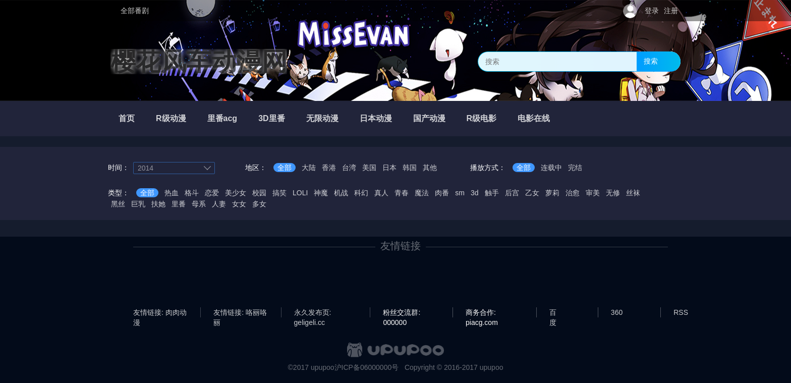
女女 (239, 204)
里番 (179, 204)
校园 (259, 193)
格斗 (192, 193)
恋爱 (212, 193)
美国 (369, 167)
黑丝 (118, 204)
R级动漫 (171, 118)
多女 (259, 204)
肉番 (442, 193)
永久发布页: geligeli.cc (312, 312)
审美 (593, 193)
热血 (171, 193)
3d (475, 193)
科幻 (361, 193)
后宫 (512, 193)
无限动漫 (322, 118)
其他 (430, 167)
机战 (341, 193)
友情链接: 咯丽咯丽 (240, 312)
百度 (552, 312)
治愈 (573, 193)
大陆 (309, 167)
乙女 (532, 193)
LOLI (300, 193)
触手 (492, 193)
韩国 (410, 167)
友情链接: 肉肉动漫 (160, 312)
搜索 (651, 61)
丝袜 (633, 193)
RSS (680, 312)
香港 (329, 167)
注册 (671, 11)
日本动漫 (376, 118)
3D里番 (271, 118)
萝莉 (552, 193)
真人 (381, 193)
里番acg (222, 118)
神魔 (321, 193)
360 (617, 312)
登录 (652, 11)
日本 (389, 167)
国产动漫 (429, 118)
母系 (199, 204)
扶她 (158, 204)
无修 (613, 193)
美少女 (235, 193)
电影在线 (534, 118)
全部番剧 (135, 11)
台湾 (349, 167)
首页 (127, 118)
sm (460, 193)
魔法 (422, 193)
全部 (284, 167)
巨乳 (138, 204)
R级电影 (482, 118)
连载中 (551, 167)
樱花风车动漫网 (198, 61)
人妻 (219, 204)
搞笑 (279, 193)
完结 (575, 167)
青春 (401, 193)
